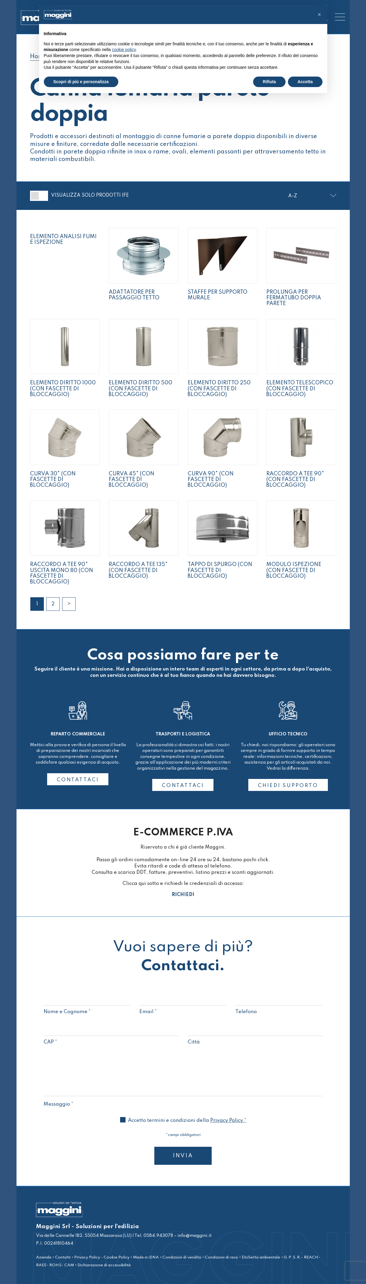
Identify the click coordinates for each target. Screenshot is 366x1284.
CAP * (111, 1036)
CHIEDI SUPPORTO (288, 785)
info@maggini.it (194, 1236)
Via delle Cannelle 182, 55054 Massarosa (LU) (84, 1236)
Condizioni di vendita (181, 1257)
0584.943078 (158, 1236)
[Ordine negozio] (312, 196)
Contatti (63, 1257)
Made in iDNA (146, 1257)
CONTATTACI (78, 780)
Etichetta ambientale (261, 1257)
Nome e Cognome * (87, 1005)
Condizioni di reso (221, 1257)
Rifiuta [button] (269, 81)
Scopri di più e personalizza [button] (81, 81)
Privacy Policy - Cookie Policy (101, 1257)
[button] (319, 14)
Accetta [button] (305, 81)
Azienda (43, 1257)
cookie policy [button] (124, 49)
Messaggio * (183, 1101)
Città (255, 1036)
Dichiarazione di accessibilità (104, 1265)
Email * (182, 1005)
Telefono (278, 1005)
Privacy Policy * (228, 1120)
